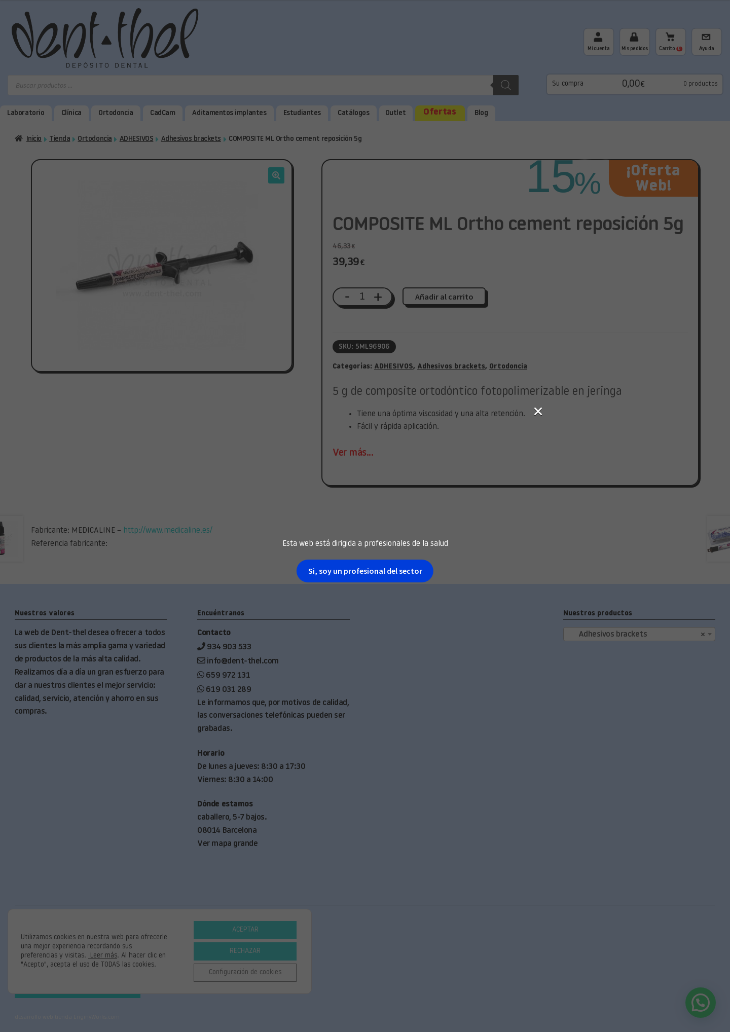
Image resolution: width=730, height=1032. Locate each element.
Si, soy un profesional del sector (365, 571)
